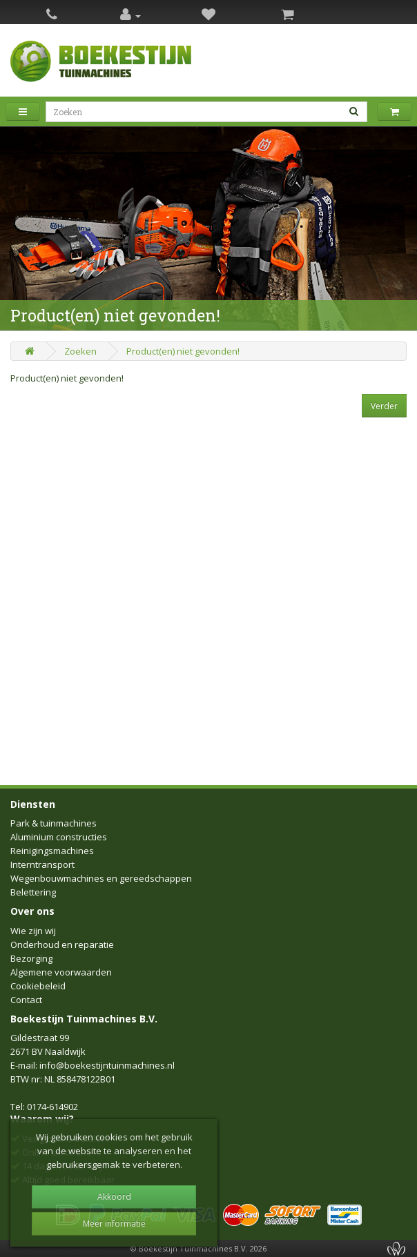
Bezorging (31, 958)
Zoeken (80, 351)
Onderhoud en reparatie (62, 944)
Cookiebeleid (38, 986)
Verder (384, 406)
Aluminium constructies (58, 837)
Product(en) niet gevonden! (183, 351)
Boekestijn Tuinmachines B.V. (83, 1018)
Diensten (32, 804)
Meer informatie (114, 1223)
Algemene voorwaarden (61, 972)
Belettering (33, 892)
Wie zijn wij (33, 930)
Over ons (32, 911)
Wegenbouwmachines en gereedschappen (101, 878)
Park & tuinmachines (53, 823)
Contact (26, 999)
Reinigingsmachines (52, 850)
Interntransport (42, 864)
